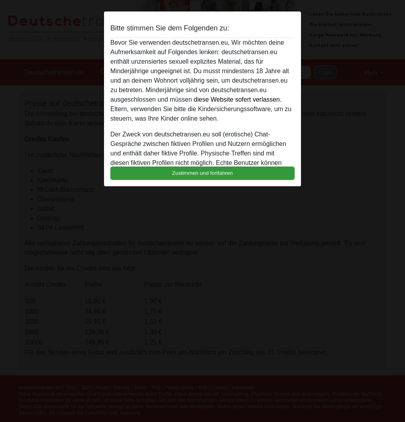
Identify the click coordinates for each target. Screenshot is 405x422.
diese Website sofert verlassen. (238, 99)
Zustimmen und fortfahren (202, 173)
